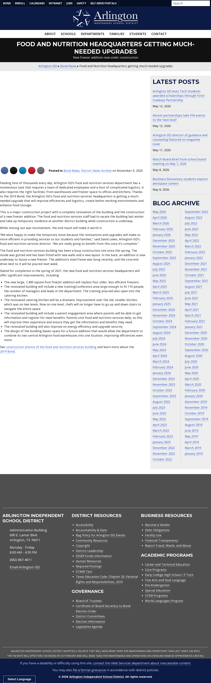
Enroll (20, 3)
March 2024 (161, 361)
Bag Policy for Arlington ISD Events (100, 535)
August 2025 (161, 264)
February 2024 (163, 367)
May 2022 (191, 235)
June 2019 (191, 430)
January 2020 (194, 396)
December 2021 (196, 264)
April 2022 (192, 240)
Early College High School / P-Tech (169, 575)
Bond (7, 3)
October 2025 (162, 252)
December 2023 (164, 379)
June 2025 (159, 275)
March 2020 (193, 384)
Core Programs (155, 570)
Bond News (71, 171)
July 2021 (191, 292)
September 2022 (196, 212)
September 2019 (196, 419)
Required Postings (89, 566)
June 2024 (159, 344)
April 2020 (192, 379)
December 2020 (196, 333)
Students (137, 34)
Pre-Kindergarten (157, 585)
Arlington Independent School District (96, 676)
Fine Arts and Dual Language (165, 580)
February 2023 (163, 436)
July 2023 (159, 407)
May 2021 (191, 304)
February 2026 (163, 229)
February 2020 (195, 390)
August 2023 (161, 402)
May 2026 (159, 212)
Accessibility (84, 525)
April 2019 (192, 442)
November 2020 (196, 338)
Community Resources (92, 540)
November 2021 (196, 269)
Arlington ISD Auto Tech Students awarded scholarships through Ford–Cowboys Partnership (179, 95)
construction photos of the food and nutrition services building (51, 347)
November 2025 (164, 246)
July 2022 (191, 223)
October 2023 (162, 390)
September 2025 (164, 258)
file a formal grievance (89, 670)
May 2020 (191, 373)
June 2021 (191, 298)
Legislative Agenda (89, 627)
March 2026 (161, 223)
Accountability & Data (91, 530)
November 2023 (164, 384)
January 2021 (194, 327)
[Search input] (190, 3)
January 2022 (194, 258)
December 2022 (164, 448)
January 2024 (162, 373)
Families (116, 34)
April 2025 (160, 287)
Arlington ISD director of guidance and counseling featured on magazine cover (180, 139)
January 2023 (162, 442)
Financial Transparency (161, 540)
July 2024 (159, 338)
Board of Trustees (89, 601)
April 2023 (160, 425)
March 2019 (193, 448)
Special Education (157, 590)
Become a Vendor (157, 525)
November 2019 (196, 407)
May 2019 (191, 436)
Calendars (37, 3)
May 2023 (159, 419)
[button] (209, 3)
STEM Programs (156, 595)
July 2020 (191, 361)
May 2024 (159, 350)
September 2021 (196, 281)
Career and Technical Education (167, 564)
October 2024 (162, 321)
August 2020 (193, 356)
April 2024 (160, 356)
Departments (92, 34)
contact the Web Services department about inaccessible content (142, 663)
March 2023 (161, 430)
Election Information (90, 621)
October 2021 (194, 275)
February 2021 (195, 321)
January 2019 (194, 453)
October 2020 (194, 344)
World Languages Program (164, 601)
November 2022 (164, 453)
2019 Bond (7, 351)
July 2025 (159, 269)
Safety (81, 3)
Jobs (69, 3)
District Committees (90, 616)
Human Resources (88, 561)
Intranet (55, 3)
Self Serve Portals (103, 3)
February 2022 (195, 252)
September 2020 (196, 350)
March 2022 (193, 246)
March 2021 (193, 315)
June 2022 (191, 229)
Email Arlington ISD (25, 567)
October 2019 (194, 413)
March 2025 (161, 292)
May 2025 (159, 281)
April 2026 (160, 217)
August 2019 (193, 425)
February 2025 (163, 298)
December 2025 (164, 240)
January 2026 (162, 235)
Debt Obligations (157, 530)
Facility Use (153, 535)
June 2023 (159, 413)
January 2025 (162, 304)
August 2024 (161, 333)
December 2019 (196, 402)
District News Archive (96, 171)
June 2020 (191, 367)
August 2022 (193, 217)
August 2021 (193, 287)
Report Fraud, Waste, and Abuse (168, 545)
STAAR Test (84, 571)
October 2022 (162, 459)
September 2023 (164, 396)
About (50, 34)
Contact (158, 34)
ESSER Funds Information (94, 556)
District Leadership (89, 551)
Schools (68, 34)
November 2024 (164, 315)
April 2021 (192, 310)
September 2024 (164, 327)
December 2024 (164, 310)
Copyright (83, 545)
